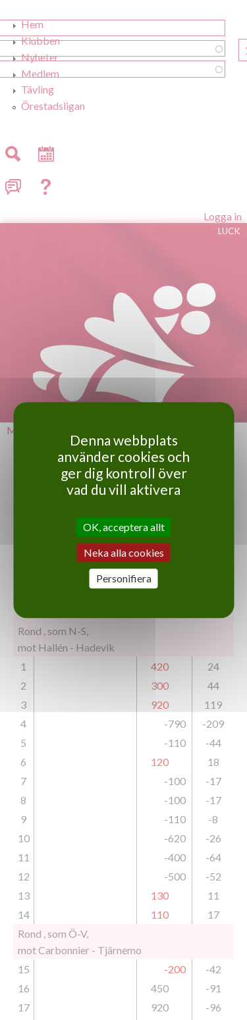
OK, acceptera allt (124, 527)
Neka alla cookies (124, 552)
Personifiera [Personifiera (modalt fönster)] (123, 579)
